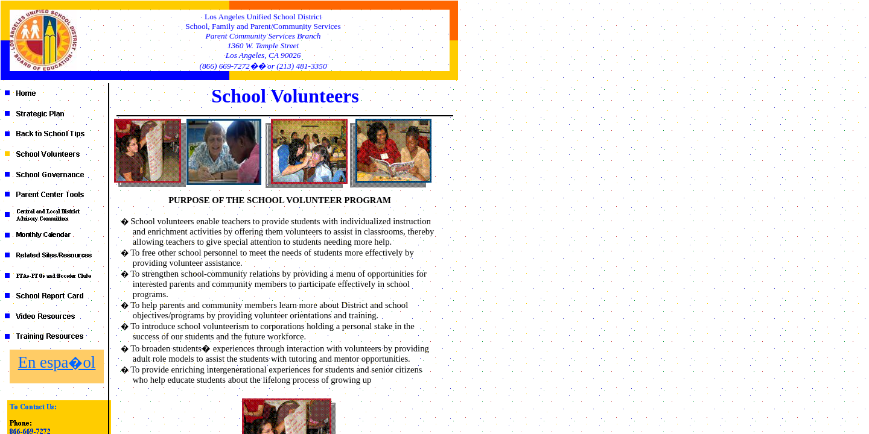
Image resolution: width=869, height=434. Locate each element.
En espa (56, 362)
